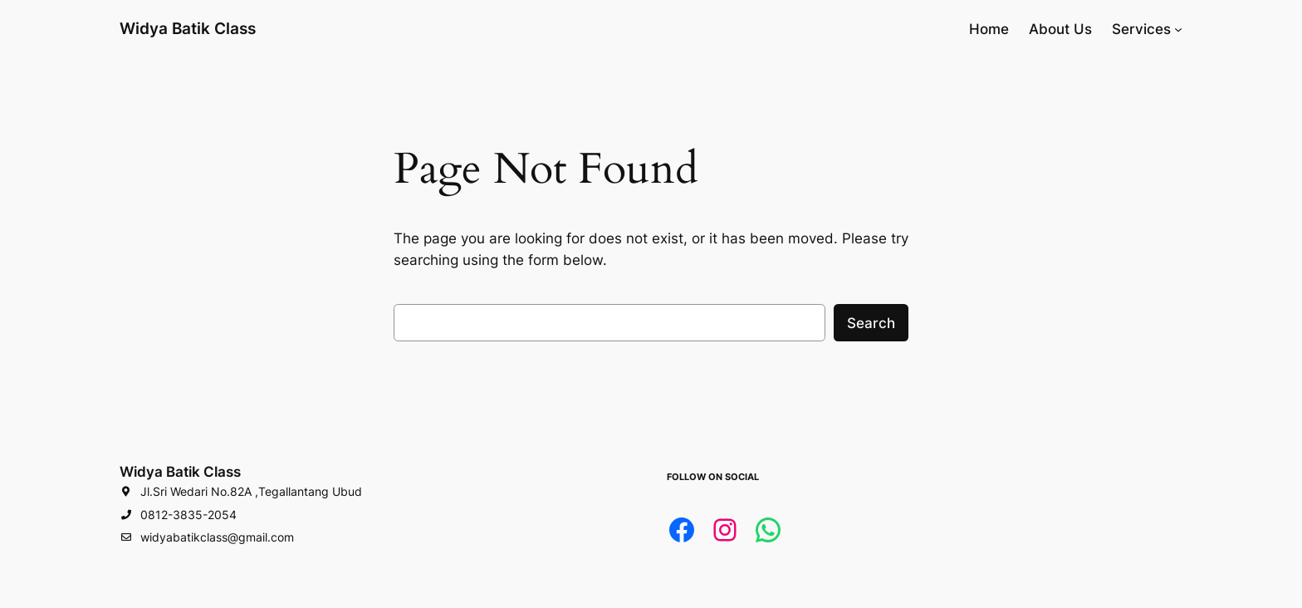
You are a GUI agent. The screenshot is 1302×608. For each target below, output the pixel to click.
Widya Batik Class (188, 28)
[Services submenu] (1178, 29)
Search (871, 323)
